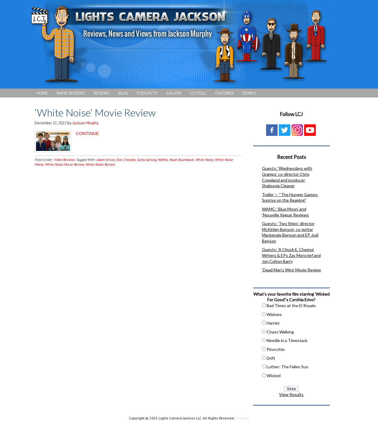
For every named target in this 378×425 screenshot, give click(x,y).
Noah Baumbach (181, 159)
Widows (274, 314)
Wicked (274, 375)
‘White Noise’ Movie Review (95, 112)
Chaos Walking (280, 331)
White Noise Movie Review (64, 164)
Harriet (273, 322)
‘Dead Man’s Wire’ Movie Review (291, 269)
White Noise (204, 159)
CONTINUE (87, 133)
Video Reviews (64, 159)
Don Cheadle (126, 159)
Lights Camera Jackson (178, 44)
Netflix (163, 159)
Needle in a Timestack (287, 340)
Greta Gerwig (146, 159)
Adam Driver (105, 159)
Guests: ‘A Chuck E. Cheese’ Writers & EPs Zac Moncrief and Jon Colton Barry (291, 255)
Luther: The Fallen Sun (287, 366)
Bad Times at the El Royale (291, 305)
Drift (271, 358)
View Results (291, 394)
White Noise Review (100, 164)
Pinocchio (276, 349)
